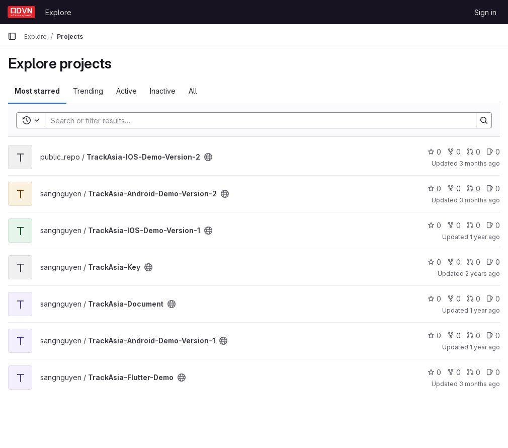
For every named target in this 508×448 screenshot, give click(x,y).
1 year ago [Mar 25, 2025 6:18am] (485, 347)
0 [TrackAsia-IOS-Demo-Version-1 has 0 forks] (454, 225)
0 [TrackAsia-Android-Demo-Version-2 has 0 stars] (434, 188)
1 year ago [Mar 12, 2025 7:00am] (485, 237)
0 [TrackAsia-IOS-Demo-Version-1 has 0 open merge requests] (473, 225)
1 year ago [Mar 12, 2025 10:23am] (485, 310)
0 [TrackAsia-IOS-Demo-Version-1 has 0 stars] (434, 225)
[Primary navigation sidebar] (12, 36)
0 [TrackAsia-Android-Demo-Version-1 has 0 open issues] (493, 335)
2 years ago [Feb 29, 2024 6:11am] (482, 273)
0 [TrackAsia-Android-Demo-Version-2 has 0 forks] (454, 188)
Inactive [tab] (163, 91)
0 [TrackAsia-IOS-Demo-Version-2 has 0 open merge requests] (473, 151)
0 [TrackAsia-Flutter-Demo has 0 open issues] (493, 372)
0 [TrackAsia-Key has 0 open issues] (493, 262)
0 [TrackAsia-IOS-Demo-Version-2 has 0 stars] (434, 151)
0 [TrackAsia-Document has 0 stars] (434, 298)
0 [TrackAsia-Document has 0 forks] (454, 298)
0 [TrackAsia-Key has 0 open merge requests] (473, 262)
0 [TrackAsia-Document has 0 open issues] (493, 298)
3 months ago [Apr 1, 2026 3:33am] (479, 163)
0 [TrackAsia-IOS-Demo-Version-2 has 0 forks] (454, 151)
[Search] (255, 120)
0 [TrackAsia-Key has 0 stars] (434, 262)
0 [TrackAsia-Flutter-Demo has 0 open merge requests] (473, 372)
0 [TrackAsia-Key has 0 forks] (454, 262)
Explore (58, 12)
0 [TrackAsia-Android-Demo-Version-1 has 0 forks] (454, 335)
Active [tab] (126, 91)
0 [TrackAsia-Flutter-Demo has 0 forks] (454, 372)
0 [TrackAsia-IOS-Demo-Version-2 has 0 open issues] (493, 151)
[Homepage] (21, 12)
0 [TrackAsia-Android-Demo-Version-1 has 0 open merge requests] (473, 335)
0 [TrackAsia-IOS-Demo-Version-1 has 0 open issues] (493, 225)
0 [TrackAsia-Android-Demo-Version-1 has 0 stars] (434, 335)
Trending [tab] (88, 91)
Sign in (485, 12)
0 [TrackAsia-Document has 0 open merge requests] (473, 298)
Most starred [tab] (37, 91)
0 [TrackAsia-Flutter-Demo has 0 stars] (434, 372)
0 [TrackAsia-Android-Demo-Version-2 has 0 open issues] (493, 188)
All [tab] (193, 91)
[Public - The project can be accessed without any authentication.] (208, 157)
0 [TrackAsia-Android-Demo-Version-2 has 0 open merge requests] (473, 188)
